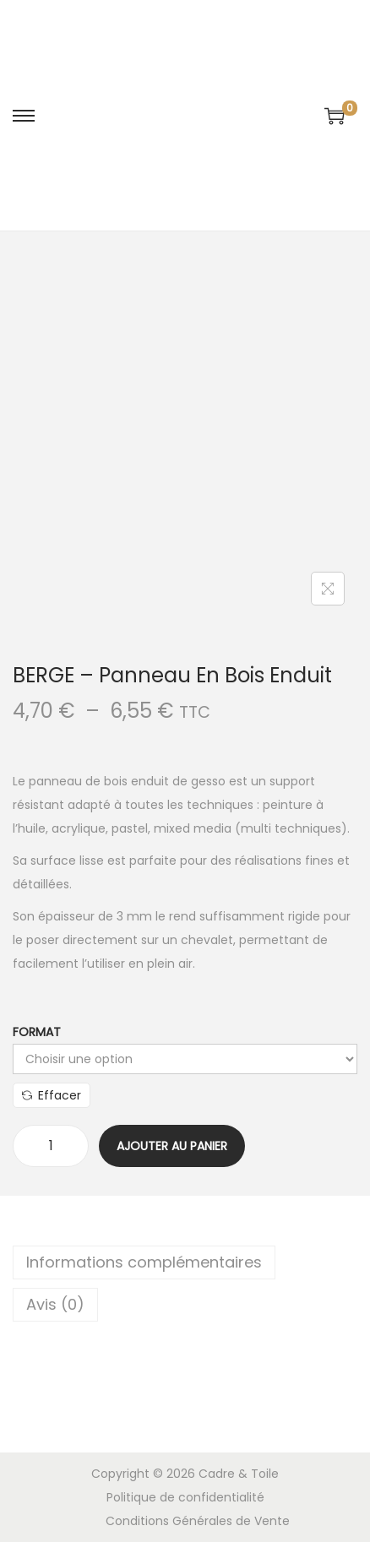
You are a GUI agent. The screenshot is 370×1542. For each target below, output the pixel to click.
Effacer (51, 1095)
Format (37, 1031)
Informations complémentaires (144, 1262)
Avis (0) (55, 1304)
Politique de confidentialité (185, 1497)
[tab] (185, 1262)
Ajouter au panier (172, 1145)
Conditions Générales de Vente (198, 1520)
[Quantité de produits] (51, 1146)
